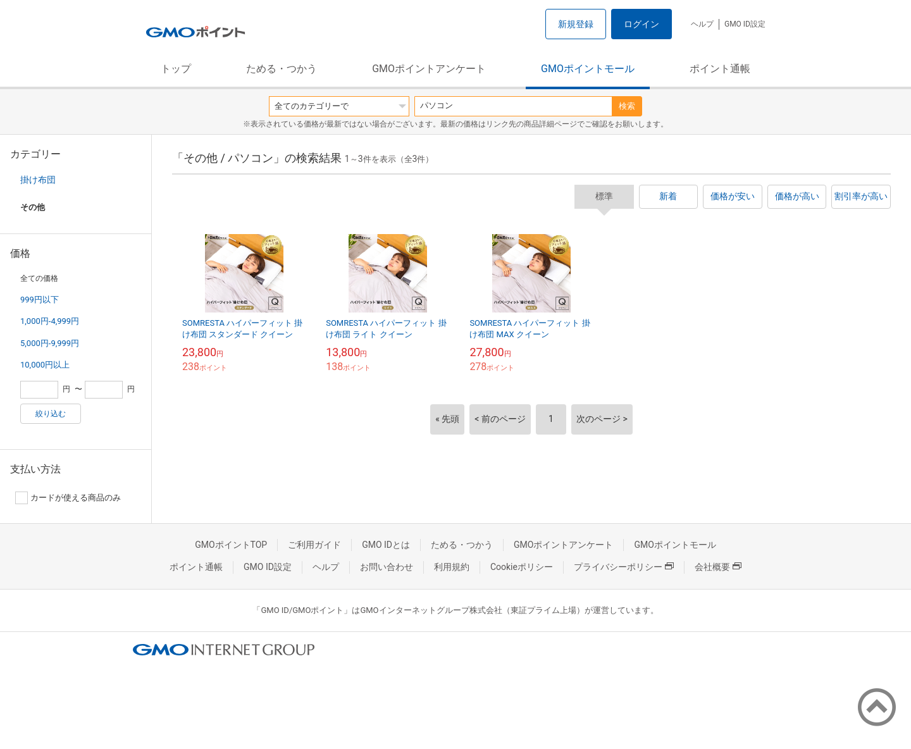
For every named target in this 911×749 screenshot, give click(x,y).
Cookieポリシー (521, 567)
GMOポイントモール (588, 69)
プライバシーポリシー (624, 567)
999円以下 (39, 299)
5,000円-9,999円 (49, 343)
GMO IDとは (386, 545)
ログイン (641, 24)
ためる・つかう (281, 69)
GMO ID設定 (744, 24)
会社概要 (718, 567)
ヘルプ (702, 24)
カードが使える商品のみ (68, 498)
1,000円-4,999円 (49, 321)
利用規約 (451, 567)
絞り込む (50, 413)
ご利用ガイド (314, 545)
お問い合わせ (386, 567)
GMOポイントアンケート (429, 69)
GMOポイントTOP (231, 545)
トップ (176, 69)
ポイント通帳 (720, 69)
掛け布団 (38, 180)
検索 (627, 106)
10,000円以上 (45, 364)
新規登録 (575, 24)
